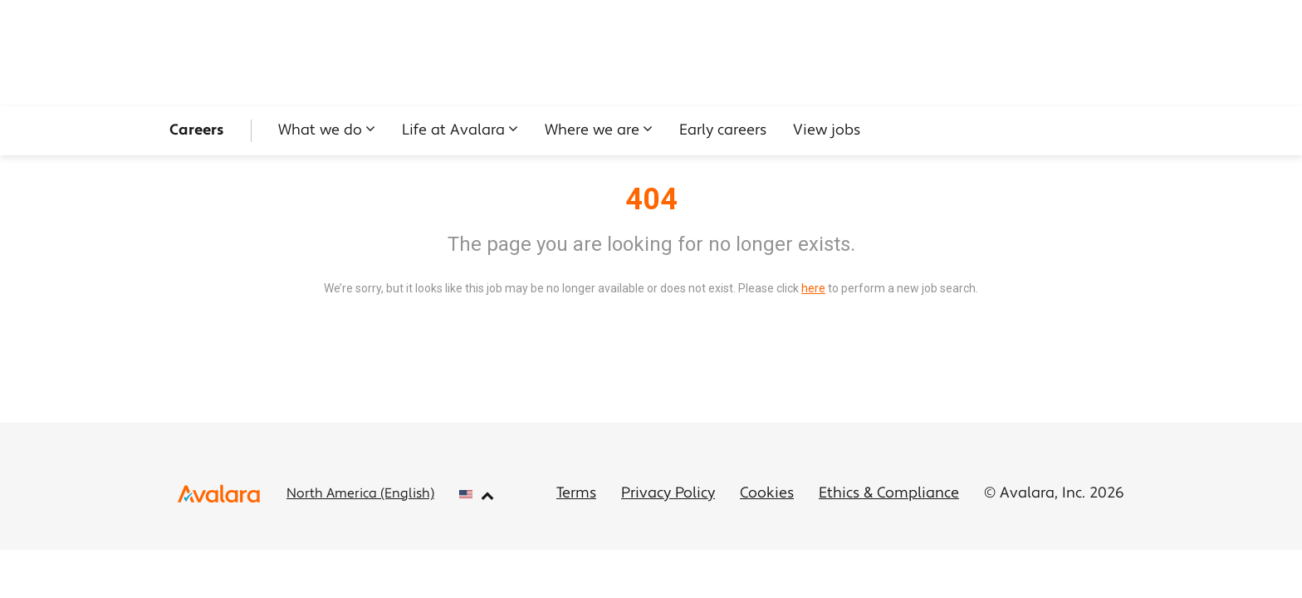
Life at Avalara (453, 131)
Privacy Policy (668, 494)
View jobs (826, 131)
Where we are (592, 131)
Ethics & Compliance (889, 494)
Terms (576, 494)
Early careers (722, 131)
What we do (320, 131)
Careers (196, 131)
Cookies (767, 494)
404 (651, 199)
